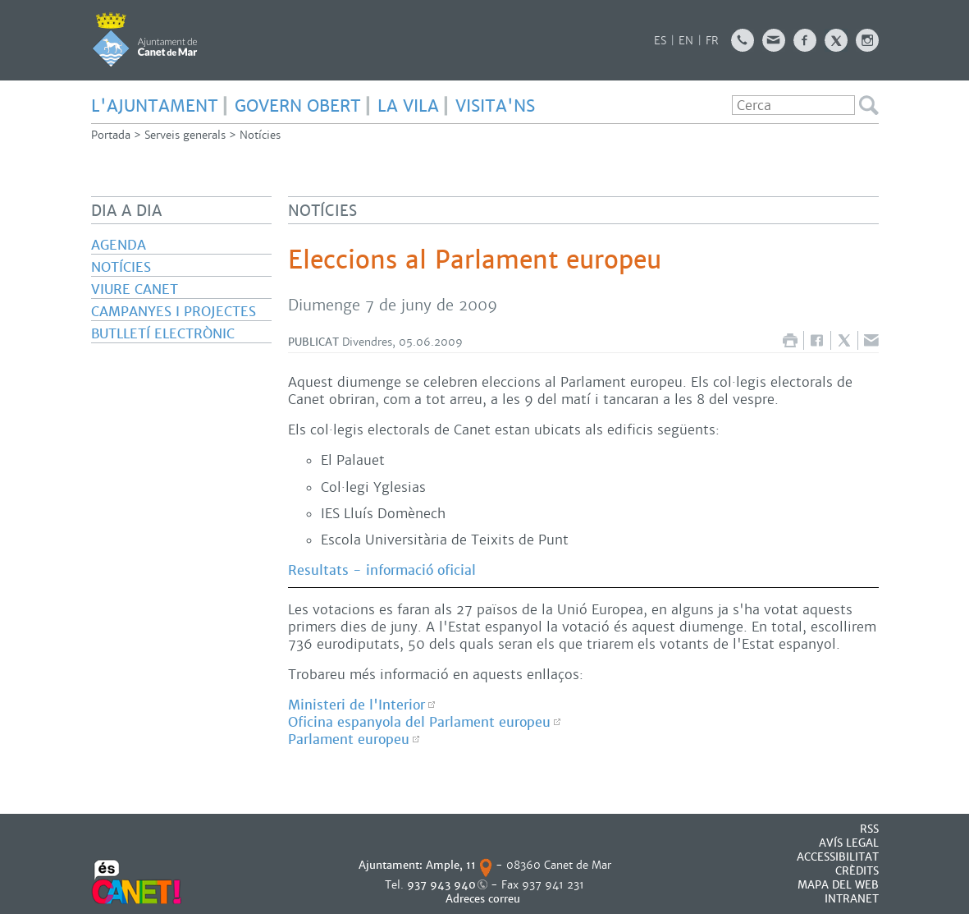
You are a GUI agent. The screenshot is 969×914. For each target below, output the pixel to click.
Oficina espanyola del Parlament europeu (419, 722)
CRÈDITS (857, 871)
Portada (110, 135)
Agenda (118, 245)
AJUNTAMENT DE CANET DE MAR (145, 39)
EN (686, 41)
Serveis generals (185, 135)
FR (712, 41)
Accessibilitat (838, 857)
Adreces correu (484, 899)
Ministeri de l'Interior (356, 705)
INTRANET (852, 899)
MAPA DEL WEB (838, 885)
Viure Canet (134, 289)
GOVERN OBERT (298, 106)
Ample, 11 (451, 865)
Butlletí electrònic (163, 333)
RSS (869, 829)
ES (660, 41)
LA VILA (408, 106)
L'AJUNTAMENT (154, 106)
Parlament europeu (348, 739)
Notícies (260, 135)
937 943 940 (441, 885)
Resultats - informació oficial (382, 570)
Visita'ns (495, 106)
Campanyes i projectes (173, 311)
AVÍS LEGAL (849, 843)
